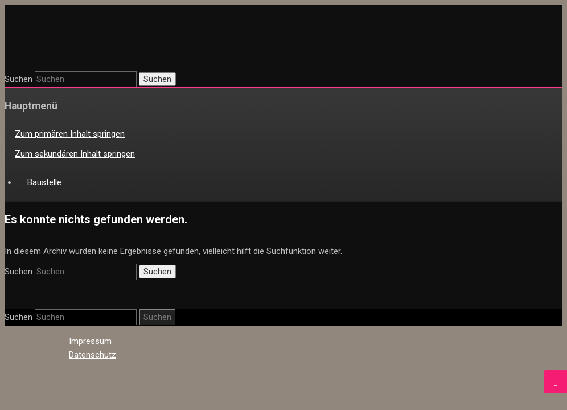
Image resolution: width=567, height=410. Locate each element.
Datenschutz (92, 355)
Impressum (90, 341)
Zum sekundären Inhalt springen (75, 154)
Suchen (18, 79)
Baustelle (44, 182)
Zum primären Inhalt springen (70, 134)
